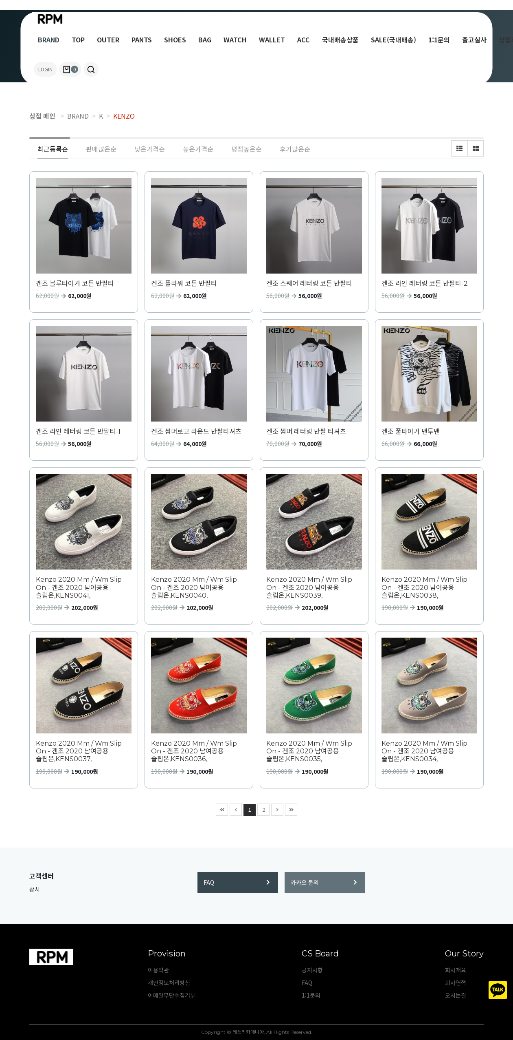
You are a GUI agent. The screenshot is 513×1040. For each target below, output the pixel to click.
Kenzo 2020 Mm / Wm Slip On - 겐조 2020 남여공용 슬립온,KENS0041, (79, 587)
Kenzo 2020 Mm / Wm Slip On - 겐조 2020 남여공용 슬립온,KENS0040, (194, 587)
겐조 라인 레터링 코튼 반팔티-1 (78, 431)
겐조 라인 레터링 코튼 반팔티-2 (424, 283)
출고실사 (474, 39)
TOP (78, 39)
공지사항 (312, 970)
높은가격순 (198, 149)
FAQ (237, 882)
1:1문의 (439, 39)
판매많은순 (101, 149)
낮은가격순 (149, 149)
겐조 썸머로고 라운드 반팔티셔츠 (196, 431)
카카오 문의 (324, 882)
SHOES (175, 39)
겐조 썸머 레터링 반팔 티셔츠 (306, 431)
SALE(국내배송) (393, 39)
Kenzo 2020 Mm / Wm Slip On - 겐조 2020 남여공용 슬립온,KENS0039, (309, 587)
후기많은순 (295, 149)
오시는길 (455, 995)
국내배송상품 (340, 39)
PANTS (142, 39)
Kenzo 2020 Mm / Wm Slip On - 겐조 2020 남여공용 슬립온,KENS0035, (309, 751)
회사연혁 (455, 982)
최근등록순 (52, 149)
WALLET (272, 39)
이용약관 (158, 970)
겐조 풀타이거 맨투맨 (410, 431)
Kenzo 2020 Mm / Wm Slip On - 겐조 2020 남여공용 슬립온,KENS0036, (194, 751)
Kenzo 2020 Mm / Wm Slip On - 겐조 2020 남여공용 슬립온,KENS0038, (424, 587)
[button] (91, 69)
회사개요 (455, 970)
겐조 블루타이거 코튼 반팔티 (75, 283)
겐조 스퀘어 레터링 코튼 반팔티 (309, 283)
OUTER (108, 39)
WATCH (235, 39)
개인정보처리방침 (169, 982)
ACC (303, 39)
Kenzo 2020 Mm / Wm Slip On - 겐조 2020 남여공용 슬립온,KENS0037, (79, 751)
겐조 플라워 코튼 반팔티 (184, 283)
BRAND (48, 39)
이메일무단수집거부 (171, 995)
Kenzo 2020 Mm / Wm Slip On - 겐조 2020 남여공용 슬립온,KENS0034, (424, 751)
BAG (204, 39)
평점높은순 (246, 149)
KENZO (124, 116)
